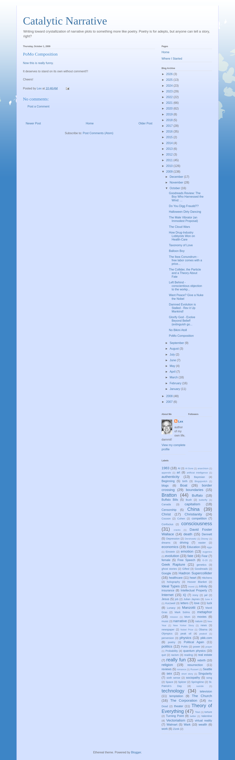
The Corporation (183, 700)
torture (208, 711)
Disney (204, 538)
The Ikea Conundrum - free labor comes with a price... (185, 260)
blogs (165, 485)
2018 (169, 120)
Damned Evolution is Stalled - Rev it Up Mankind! (182, 308)
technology (173, 690)
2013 (169, 148)
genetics (202, 564)
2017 (169, 125)
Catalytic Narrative (65, 21)
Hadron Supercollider (195, 573)
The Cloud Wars (179, 226)
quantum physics (194, 650)
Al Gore (189, 468)
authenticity (170, 477)
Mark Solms (182, 612)
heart (193, 577)
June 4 (208, 599)
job (176, 599)
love (196, 603)
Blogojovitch (201, 481)
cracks (177, 530)
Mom (187, 616)
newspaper (168, 629)
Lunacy (171, 607)
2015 (169, 137)
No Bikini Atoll (178, 330)
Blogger (136, 752)
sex (169, 673)
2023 (169, 91)
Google (166, 573)
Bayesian (199, 477)
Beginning (168, 481)
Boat (183, 485)
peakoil (203, 633)
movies (202, 616)
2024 (169, 85)
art (178, 472)
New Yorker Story (183, 625)
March (174, 377)
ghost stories (169, 568)
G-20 (204, 560)
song (209, 677)
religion (167, 665)
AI (179, 468)
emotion (187, 551)
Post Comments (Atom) (98, 133)
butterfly (203, 500)
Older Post (145, 123)
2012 (169, 154)
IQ (184, 595)
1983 (165, 468)
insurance (168, 590)
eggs (209, 547)
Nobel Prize (186, 629)
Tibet (197, 712)
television (206, 691)
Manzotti (188, 607)
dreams (166, 542)
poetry (171, 642)
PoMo (184, 646)
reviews (166, 669)
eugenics (207, 551)
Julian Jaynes (191, 599)
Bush (189, 499)
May (173, 365)
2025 (169, 79)
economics (170, 547)
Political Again (194, 642)
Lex (180, 421)
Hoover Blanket (197, 581)
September (177, 342)
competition (199, 518)
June (173, 360)
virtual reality (203, 720)
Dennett (207, 534)
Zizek (176, 728)
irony (195, 595)
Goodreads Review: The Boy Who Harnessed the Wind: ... (186, 197)
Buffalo (197, 495)
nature (199, 621)
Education (193, 547)
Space (169, 682)
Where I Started (172, 58)
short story (187, 673)
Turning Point (175, 715)
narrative (180, 621)
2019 (169, 114)
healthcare (176, 577)
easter (202, 542)
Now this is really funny (38, 63)
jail (205, 595)
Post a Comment (38, 106)
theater (178, 706)
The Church (202, 696)
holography (173, 581)
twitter (193, 716)
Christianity (193, 514)
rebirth (201, 660)
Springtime (197, 682)
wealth (203, 724)
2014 (169, 143)
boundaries (194, 490)
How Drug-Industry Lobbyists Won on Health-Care (182, 236)
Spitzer (182, 682)
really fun (176, 659)
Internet (167, 595)
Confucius (167, 524)
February (176, 383)
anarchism (203, 468)
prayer (208, 646)
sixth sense (173, 677)
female (166, 560)
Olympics (167, 633)
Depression (173, 538)
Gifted (185, 568)
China (193, 509)
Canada (166, 504)
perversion (168, 638)
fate (190, 556)
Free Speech (186, 560)
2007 (169, 401)
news (204, 625)
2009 (169, 171)
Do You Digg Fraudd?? (184, 206)
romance (181, 669)
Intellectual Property (194, 590)
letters (184, 603)
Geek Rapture (173, 564)
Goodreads (201, 568)
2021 (169, 102)
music (165, 621)
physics (185, 638)
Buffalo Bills (170, 499)
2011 (169, 160)
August (175, 348)
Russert (194, 669)
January (175, 388)
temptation (176, 696)
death (187, 534)
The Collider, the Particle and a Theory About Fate (185, 273)
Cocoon (166, 518)
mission (174, 617)
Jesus (165, 599)
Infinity (203, 586)
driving (184, 542)
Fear (205, 556)
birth (184, 481)
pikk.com (206, 637)
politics (167, 646)
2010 (169, 165)
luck (209, 603)
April (173, 371)
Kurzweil (170, 603)
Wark (187, 724)
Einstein (170, 551)
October (175, 188)
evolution (172, 556)
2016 (169, 131)
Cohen (181, 518)
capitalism (192, 504)
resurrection (195, 665)
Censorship (169, 509)
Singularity (205, 673)
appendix (166, 472)
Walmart (172, 724)
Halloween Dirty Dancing (185, 211)
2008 (169, 396)
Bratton (169, 495)
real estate (205, 654)
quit (164, 654)
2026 (169, 74)
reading (188, 654)
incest (191, 586)
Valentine (206, 716)
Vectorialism (175, 720)
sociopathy (193, 677)
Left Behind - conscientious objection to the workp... (185, 286)
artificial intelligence (197, 472)
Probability (171, 650)
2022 (169, 97)
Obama (203, 629)
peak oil (185, 633)
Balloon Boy (177, 250)
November (177, 182)
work (165, 728)
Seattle (207, 669)
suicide (200, 686)
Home (90, 123)
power (196, 646)
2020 (169, 108)
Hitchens (207, 577)
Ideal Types (171, 586)
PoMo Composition (181, 335)
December (177, 176)
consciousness (196, 523)
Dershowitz (190, 538)
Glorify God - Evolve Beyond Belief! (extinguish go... (182, 321)
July (173, 354)
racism (175, 654)
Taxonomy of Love (181, 245)
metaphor (204, 612)
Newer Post (33, 123)
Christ (166, 514)
